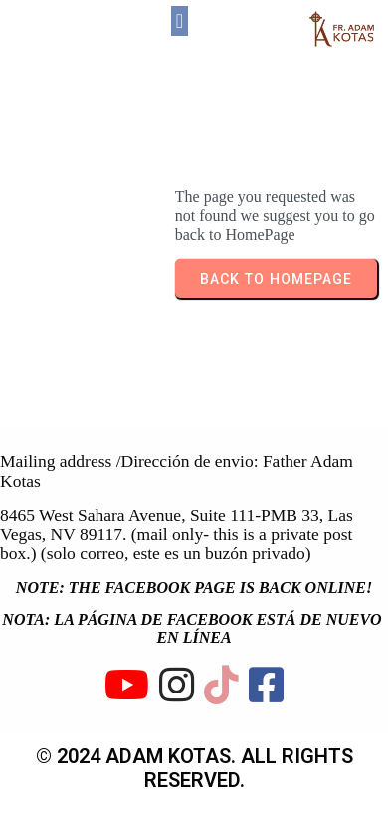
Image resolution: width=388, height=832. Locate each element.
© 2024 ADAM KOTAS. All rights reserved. (194, 768)
